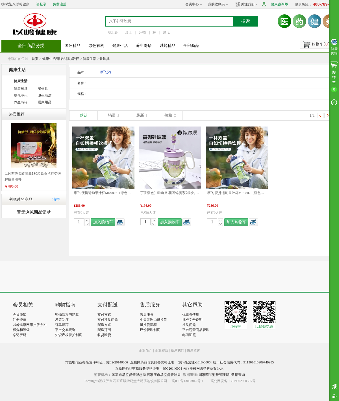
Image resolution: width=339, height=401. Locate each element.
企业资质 (161, 350)
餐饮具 (104, 59)
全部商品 (191, 45)
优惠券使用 (190, 315)
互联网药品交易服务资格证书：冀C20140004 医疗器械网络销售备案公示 (169, 369)
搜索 (245, 21)
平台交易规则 (65, 330)
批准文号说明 (192, 320)
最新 (140, 115)
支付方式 (104, 315)
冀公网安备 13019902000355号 (232, 381)
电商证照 (189, 335)
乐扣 (142, 32)
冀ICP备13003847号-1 (187, 381)
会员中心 (192, 4)
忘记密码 (19, 335)
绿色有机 (96, 45)
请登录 (41, 4)
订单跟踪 (62, 325)
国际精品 (73, 45)
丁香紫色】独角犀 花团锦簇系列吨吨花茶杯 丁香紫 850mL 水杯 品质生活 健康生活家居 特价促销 (170, 193)
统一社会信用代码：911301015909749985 (243, 362)
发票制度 (62, 320)
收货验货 (104, 335)
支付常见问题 (107, 320)
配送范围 (104, 330)
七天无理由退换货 (153, 320)
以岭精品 (167, 45)
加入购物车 (103, 222)
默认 (84, 115)
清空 (56, 199)
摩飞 (166, 32)
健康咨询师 (279, 4)
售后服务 (146, 315)
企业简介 (146, 350)
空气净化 (20, 95)
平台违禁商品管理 (195, 330)
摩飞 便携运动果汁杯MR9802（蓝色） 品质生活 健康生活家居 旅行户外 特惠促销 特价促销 (236, 193)
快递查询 (193, 350)
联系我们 (177, 350)
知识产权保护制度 (68, 335)
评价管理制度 (150, 330)
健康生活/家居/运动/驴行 (60, 59)
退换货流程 (148, 325)
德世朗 (113, 32)
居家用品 (44, 102)
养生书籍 (20, 102)
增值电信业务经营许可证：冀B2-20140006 (96, 362)
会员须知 (19, 315)
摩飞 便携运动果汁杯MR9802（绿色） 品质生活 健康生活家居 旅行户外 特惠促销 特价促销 (103, 193)
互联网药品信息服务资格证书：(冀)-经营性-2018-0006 (170, 362)
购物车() (320, 44)
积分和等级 (21, 330)
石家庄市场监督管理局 (164, 375)
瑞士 (128, 32)
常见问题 (189, 325)
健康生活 (120, 45)
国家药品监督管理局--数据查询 (222, 375)
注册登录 (19, 320)
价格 (168, 115)
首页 (35, 59)
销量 (112, 115)
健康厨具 (20, 89)
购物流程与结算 (67, 315)
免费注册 (59, 4)
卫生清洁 (44, 95)
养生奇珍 (144, 45)
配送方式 (104, 325)
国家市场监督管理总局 (129, 375)
